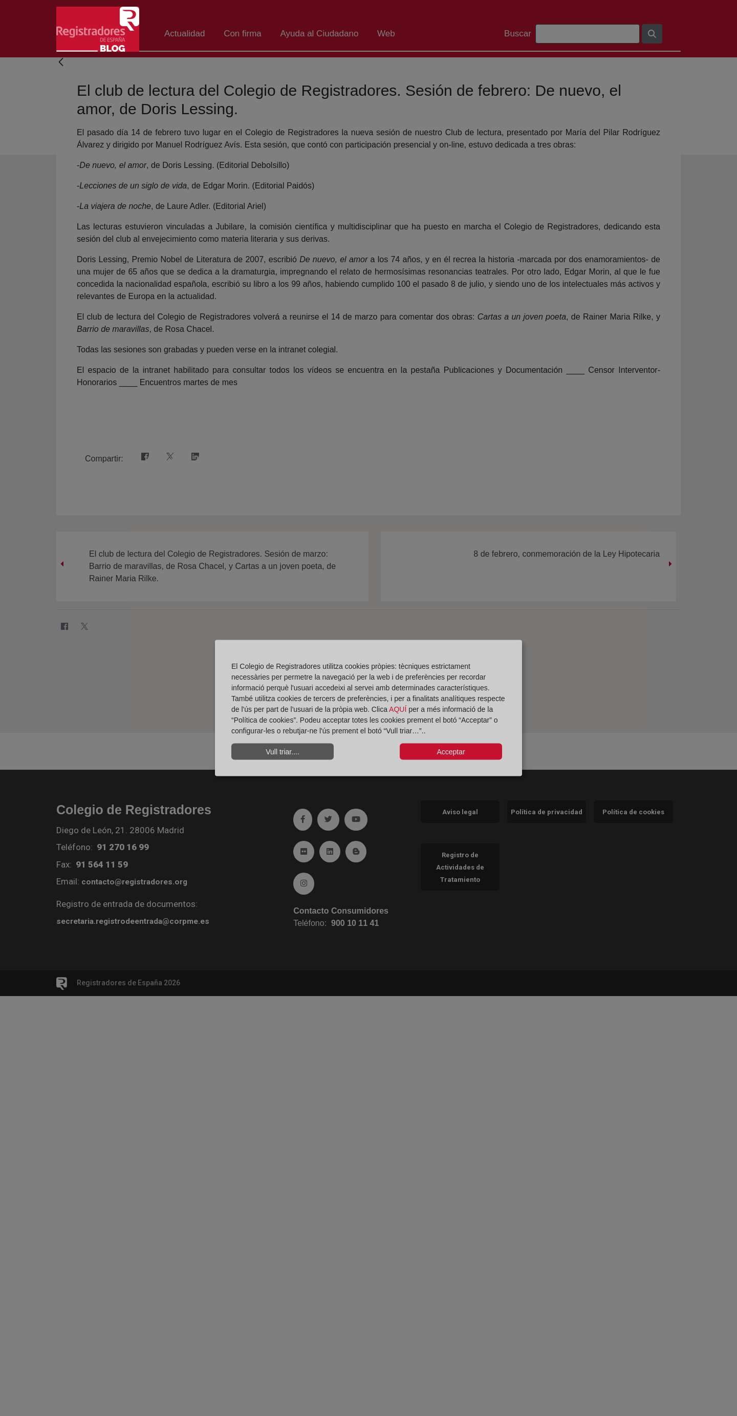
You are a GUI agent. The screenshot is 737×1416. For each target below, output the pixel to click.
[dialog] (368, 708)
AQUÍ (398, 709)
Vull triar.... (282, 751)
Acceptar (451, 751)
